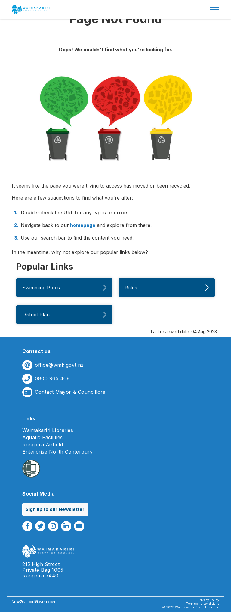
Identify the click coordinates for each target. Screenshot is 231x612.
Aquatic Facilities (42, 437)
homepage (82, 225)
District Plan (64, 314)
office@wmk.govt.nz (59, 365)
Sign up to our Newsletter (55, 509)
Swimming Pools (64, 287)
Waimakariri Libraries (47, 430)
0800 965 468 (52, 378)
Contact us (36, 351)
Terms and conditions (202, 603)
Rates (167, 287)
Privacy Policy (208, 600)
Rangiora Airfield (42, 445)
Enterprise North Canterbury (57, 452)
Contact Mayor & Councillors (70, 392)
